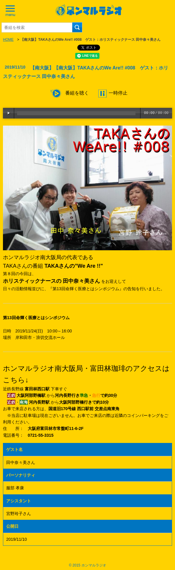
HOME (8, 40)
